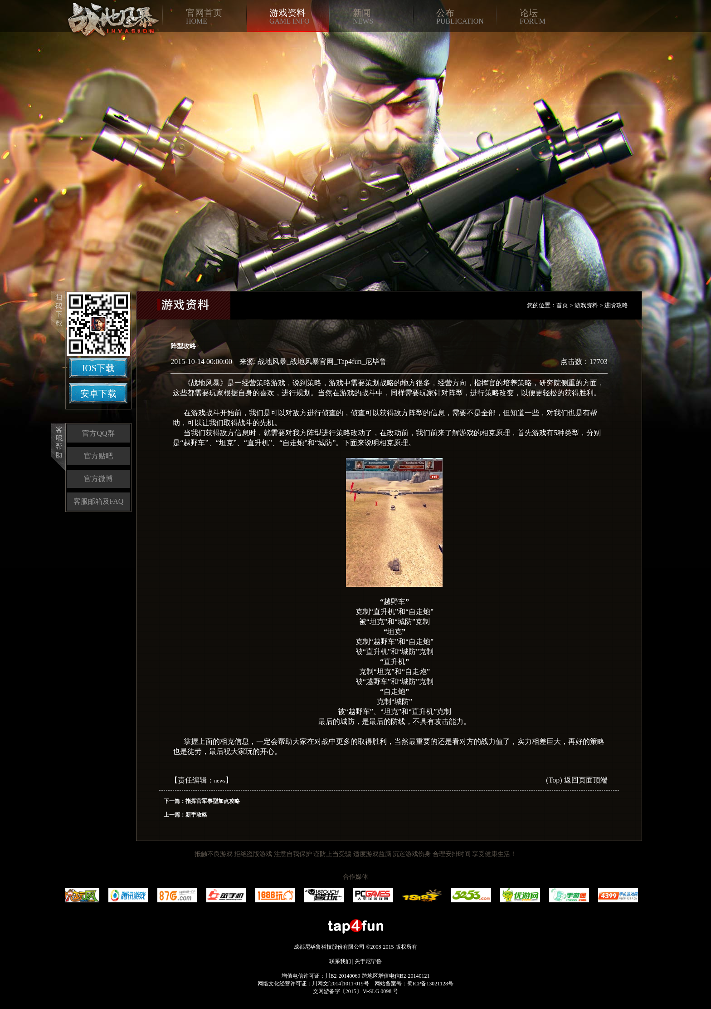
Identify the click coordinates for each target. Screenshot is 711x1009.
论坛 (529, 12)
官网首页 (204, 12)
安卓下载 (98, 394)
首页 (562, 305)
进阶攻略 (616, 305)
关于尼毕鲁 (368, 961)
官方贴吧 (98, 456)
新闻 (362, 12)
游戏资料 (287, 12)
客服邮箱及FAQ (98, 501)
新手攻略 (196, 815)
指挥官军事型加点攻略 (212, 801)
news (219, 781)
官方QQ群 (98, 433)
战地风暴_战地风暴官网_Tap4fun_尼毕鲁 (322, 361)
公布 (445, 12)
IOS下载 (98, 368)
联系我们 (340, 961)
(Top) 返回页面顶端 (576, 780)
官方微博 (98, 478)
